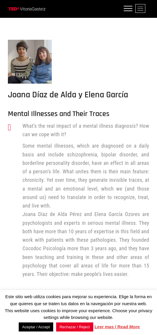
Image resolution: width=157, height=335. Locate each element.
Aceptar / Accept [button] (36, 327)
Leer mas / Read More (117, 326)
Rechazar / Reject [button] (75, 327)
